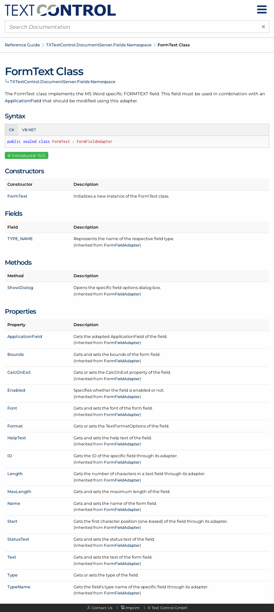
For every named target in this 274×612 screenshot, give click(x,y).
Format (15, 425)
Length (15, 473)
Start (12, 521)
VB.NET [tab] (29, 130)
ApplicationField (23, 100)
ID (9, 455)
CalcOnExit (19, 372)
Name (13, 503)
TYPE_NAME (20, 238)
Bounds (15, 354)
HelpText (16, 437)
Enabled (16, 390)
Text (11, 557)
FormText (17, 196)
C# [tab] (11, 130)
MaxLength (19, 491)
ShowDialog (20, 287)
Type (12, 574)
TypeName (18, 586)
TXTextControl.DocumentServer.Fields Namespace (99, 44)
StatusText (18, 539)
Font (12, 408)
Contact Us (102, 608)
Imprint (133, 608)
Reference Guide (22, 44)
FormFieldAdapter (122, 245)
